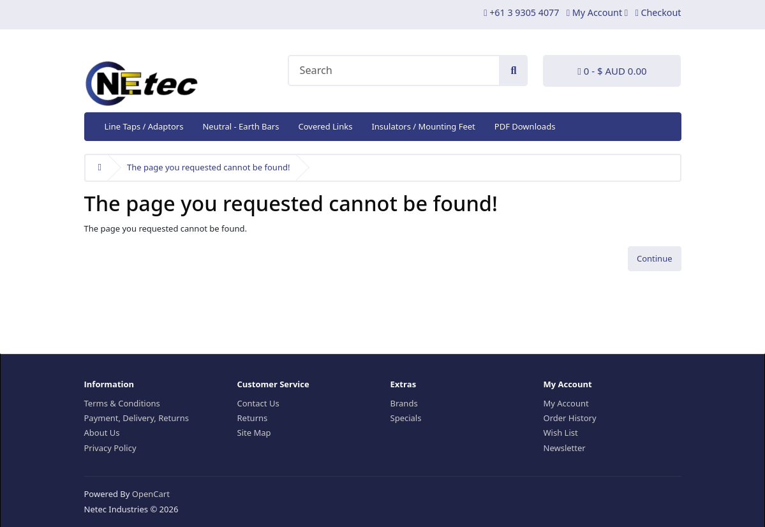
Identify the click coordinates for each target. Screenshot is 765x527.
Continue (654, 258)
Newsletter (565, 448)
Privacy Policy (110, 448)
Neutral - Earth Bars (240, 126)
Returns (252, 418)
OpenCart (151, 494)
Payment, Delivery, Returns (136, 418)
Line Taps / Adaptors (144, 126)
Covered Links (325, 126)
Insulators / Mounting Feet (423, 126)
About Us (102, 432)
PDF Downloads (525, 126)
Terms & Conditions (122, 403)
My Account (566, 403)
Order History (570, 418)
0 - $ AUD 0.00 (611, 70)
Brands (404, 403)
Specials (406, 418)
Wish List (561, 432)
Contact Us (258, 403)
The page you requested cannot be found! (208, 167)
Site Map (254, 432)
